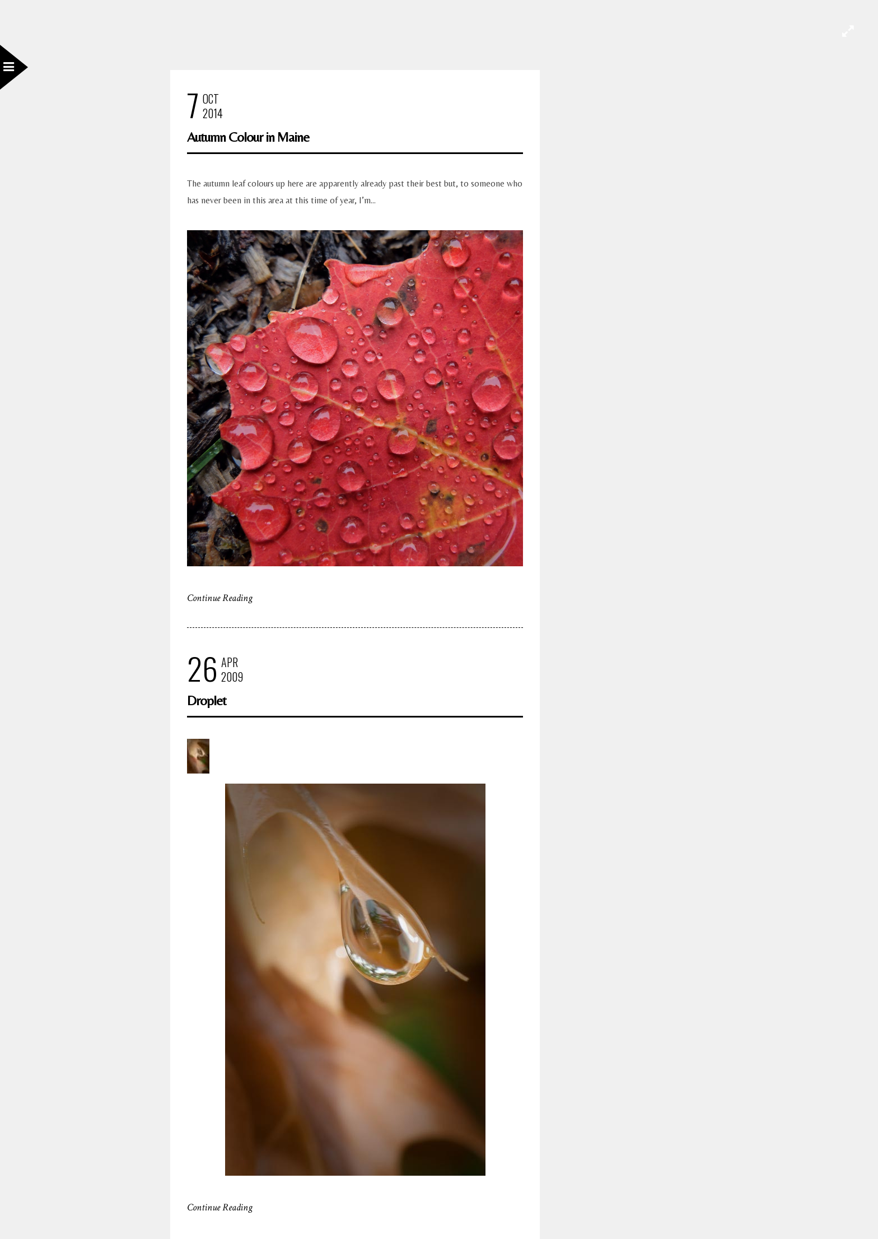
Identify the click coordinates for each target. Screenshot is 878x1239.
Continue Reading (220, 597)
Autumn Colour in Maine (248, 137)
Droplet (206, 700)
